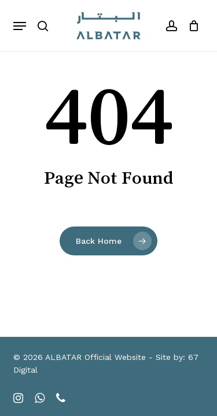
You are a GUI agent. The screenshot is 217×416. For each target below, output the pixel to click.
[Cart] (191, 25)
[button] (19, 26)
